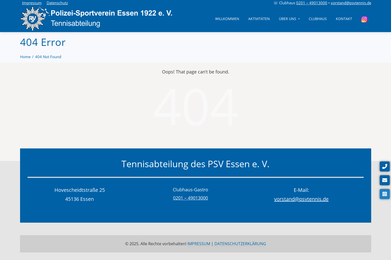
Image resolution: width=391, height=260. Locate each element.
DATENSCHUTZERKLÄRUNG (240, 243)
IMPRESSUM (198, 243)
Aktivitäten (259, 18)
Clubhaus (318, 18)
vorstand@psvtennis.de (351, 3)
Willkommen (227, 18)
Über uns (290, 18)
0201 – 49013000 (311, 3)
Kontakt (344, 18)
